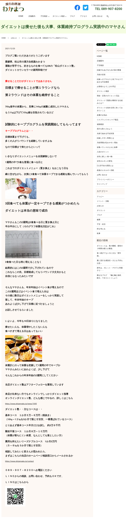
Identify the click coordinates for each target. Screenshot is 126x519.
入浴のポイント (103, 152)
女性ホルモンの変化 (104, 161)
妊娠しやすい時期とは (105, 138)
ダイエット (101, 210)
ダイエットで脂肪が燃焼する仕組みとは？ (110, 101)
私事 (98, 233)
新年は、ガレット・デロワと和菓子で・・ (110, 269)
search (109, 16)
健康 (98, 220)
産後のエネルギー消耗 (105, 170)
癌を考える (101, 229)
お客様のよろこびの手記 (106, 86)
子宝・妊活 (101, 224)
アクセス (83, 16)
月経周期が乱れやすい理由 (107, 143)
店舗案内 (31, 16)
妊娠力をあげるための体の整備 (109, 70)
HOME (20, 16)
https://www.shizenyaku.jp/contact (19, 461)
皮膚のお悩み (102, 115)
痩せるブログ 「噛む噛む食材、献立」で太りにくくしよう (110, 276)
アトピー (100, 197)
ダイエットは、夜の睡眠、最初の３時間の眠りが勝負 (110, 247)
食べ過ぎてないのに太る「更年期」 (109, 254)
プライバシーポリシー (105, 179)
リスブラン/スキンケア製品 (107, 120)
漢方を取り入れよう (104, 129)
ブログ (72, 16)
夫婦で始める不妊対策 (105, 133)
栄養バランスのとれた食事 (107, 147)
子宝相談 (43, 16)
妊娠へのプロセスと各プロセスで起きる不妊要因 (110, 80)
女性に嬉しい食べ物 (104, 156)
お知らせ (14, 38)
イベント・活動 (103, 201)
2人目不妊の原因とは (105, 166)
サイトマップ (102, 184)
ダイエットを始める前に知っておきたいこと (110, 109)
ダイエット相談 (59, 16)
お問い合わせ (97, 16)
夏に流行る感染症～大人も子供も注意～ (110, 261)
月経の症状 (101, 75)
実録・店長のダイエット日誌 (108, 96)
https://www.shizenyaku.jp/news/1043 (21, 404)
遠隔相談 (100, 124)
